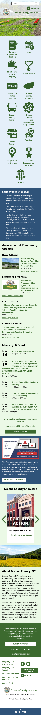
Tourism (28, 134)
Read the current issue (21, 649)
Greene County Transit (12, 111)
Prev (6, 519)
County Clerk (7, 683)
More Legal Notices (10, 318)
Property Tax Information (8, 663)
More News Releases (29, 271)
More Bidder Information (12, 295)
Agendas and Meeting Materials (20, 426)
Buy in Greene (12, 136)
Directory (35, 8)
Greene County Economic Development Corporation (29, 114)
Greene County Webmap (28, 89)
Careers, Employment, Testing (12, 49)
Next (35, 519)
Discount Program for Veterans (28, 157)
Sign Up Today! (20, 644)
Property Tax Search (8, 669)
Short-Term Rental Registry (12, 69)
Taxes (28, 47)
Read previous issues (11, 337)
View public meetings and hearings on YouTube (20, 420)
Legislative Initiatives (12, 155)
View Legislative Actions (21, 535)
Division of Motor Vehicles (12, 89)
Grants (20, 176)
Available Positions (10, 673)
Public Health (29, 67)
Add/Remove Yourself (14, 479)
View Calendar (20, 431)
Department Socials (29, 670)
